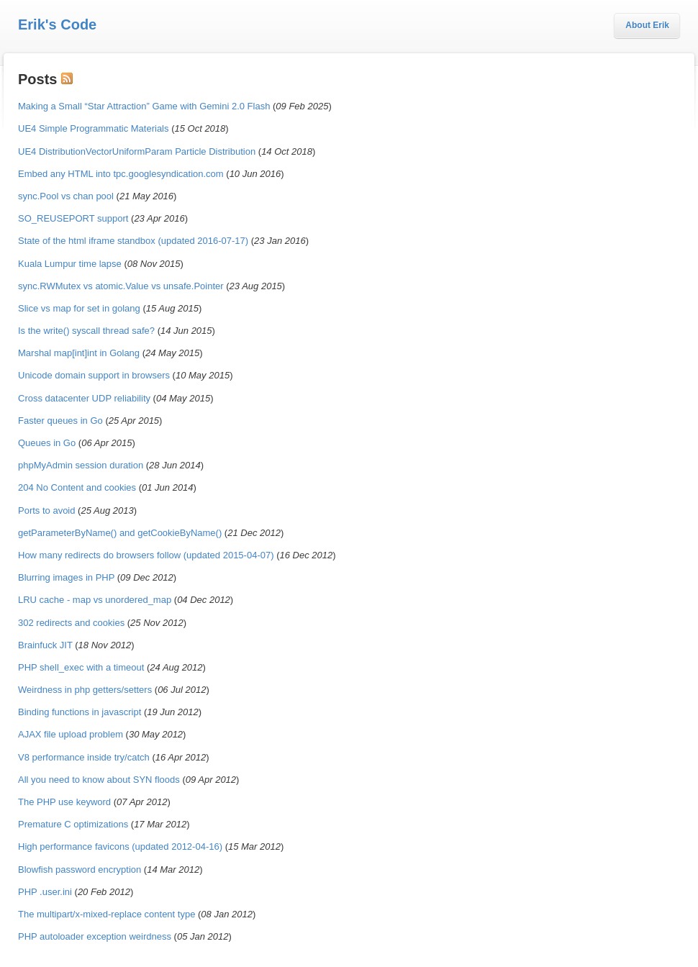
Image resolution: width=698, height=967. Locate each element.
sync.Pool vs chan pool (66, 196)
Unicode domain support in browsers (94, 375)
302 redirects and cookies (71, 622)
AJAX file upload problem (70, 734)
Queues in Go (47, 442)
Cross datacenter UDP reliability (84, 398)
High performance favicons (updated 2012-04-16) (120, 846)
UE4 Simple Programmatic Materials (93, 128)
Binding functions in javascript (79, 712)
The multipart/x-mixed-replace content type (106, 914)
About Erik (647, 25)
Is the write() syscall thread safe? (86, 330)
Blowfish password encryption (79, 869)
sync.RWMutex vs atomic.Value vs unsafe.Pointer (121, 286)
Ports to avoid (47, 510)
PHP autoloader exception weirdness (94, 936)
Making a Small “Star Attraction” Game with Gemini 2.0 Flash (144, 106)
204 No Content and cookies (77, 487)
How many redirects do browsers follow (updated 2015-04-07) (146, 555)
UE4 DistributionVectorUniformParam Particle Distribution (136, 151)
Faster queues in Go (60, 420)
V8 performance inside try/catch (84, 757)
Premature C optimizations (73, 824)
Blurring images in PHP (66, 577)
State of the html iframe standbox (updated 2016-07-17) (133, 240)
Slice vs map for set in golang (79, 308)
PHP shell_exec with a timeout (81, 667)
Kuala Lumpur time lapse (70, 263)
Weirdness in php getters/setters (85, 689)
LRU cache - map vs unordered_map (94, 599)
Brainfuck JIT (45, 645)
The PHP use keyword (64, 801)
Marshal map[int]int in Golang (79, 353)
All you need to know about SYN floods (99, 779)
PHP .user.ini (45, 891)
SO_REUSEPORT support (73, 218)
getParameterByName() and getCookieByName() (120, 532)
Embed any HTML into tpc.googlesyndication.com (121, 173)
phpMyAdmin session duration (80, 465)
